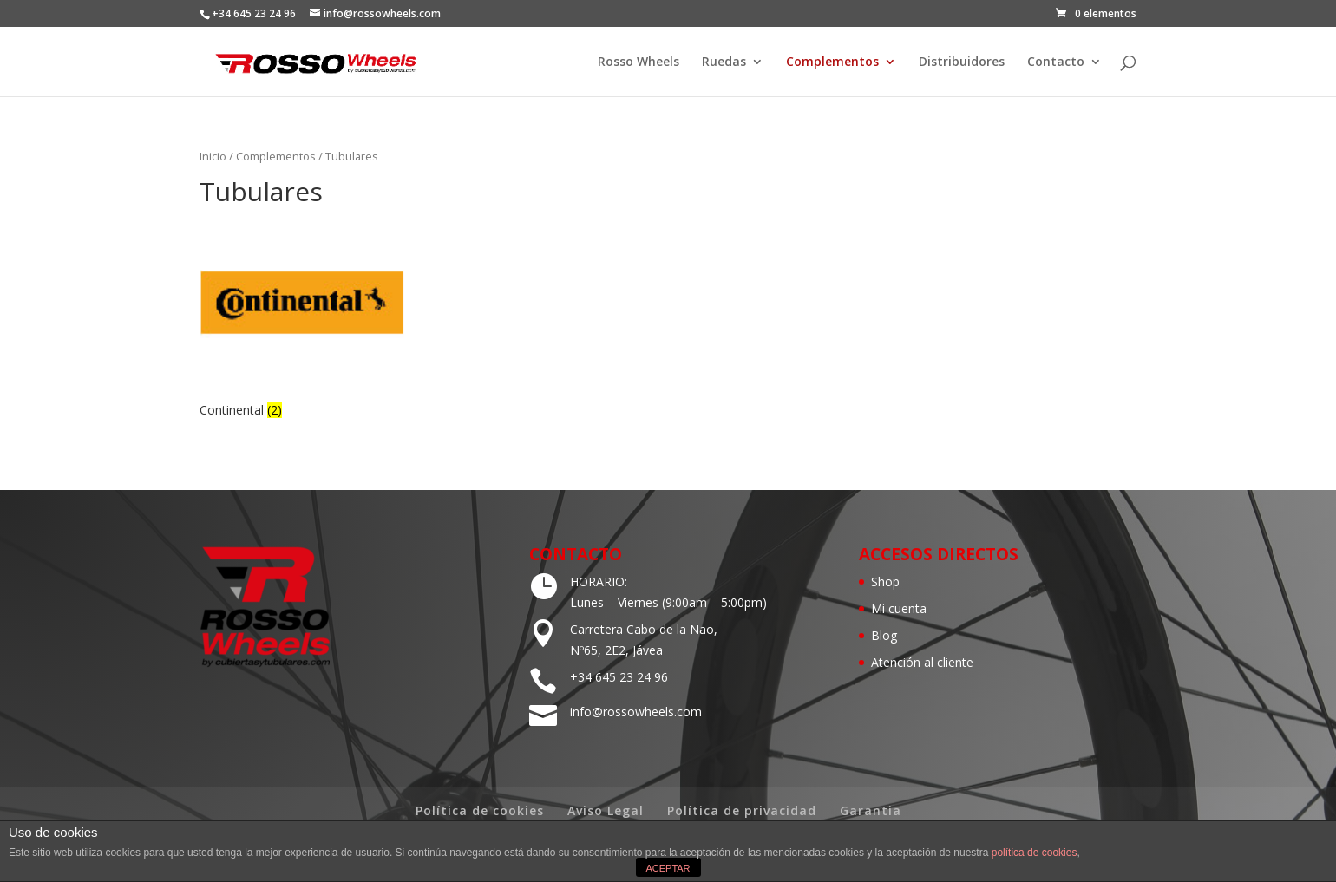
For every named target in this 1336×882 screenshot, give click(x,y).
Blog (884, 635)
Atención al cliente (922, 662)
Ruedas (724, 62)
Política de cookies (480, 810)
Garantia (870, 810)
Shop (885, 581)
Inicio (213, 156)
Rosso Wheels (638, 62)
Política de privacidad (741, 810)
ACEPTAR (667, 868)
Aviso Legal (605, 810)
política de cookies (1034, 852)
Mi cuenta (899, 608)
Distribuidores (962, 62)
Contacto (1055, 62)
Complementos (832, 62)
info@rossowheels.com (636, 711)
